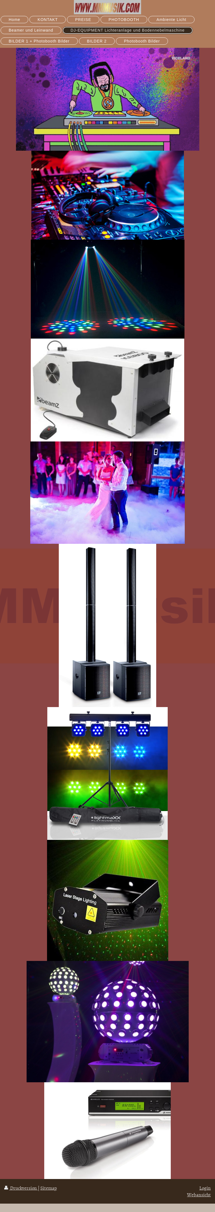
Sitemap (48, 1187)
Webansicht (199, 1194)
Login (205, 1187)
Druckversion (21, 1187)
